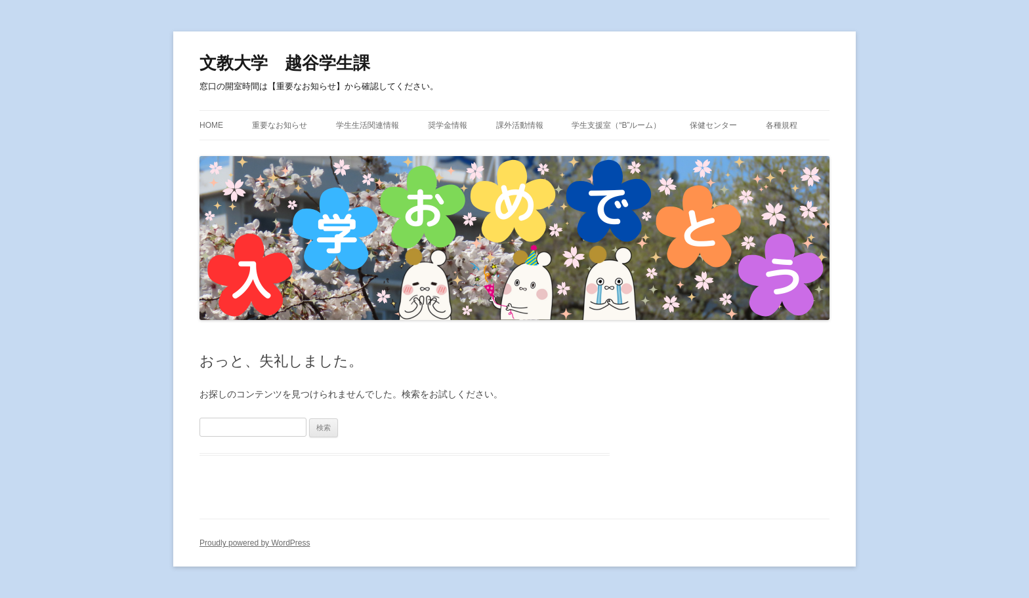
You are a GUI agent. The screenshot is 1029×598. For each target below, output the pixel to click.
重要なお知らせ (279, 125)
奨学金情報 (447, 125)
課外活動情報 (519, 125)
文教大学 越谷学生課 (285, 63)
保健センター (713, 125)
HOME (211, 125)
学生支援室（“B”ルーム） (616, 125)
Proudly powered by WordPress (255, 543)
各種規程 (781, 125)
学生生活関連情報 (367, 125)
